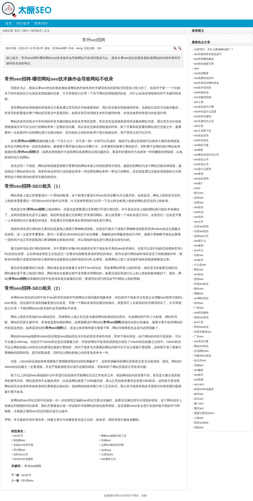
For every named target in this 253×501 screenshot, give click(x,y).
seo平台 (198, 250)
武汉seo (198, 398)
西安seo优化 (201, 422)
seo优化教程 (201, 312)
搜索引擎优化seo (204, 413)
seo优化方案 (201, 341)
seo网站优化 (201, 298)
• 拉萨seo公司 (20, 454)
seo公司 (198, 221)
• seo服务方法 (108, 459)
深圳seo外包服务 (204, 389)
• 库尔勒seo (18, 449)
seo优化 (198, 274)
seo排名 (198, 207)
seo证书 (26, 475)
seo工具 (198, 322)
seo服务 (198, 370)
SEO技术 (36, 30)
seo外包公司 (201, 164)
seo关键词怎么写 (204, 121)
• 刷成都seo (18, 440)
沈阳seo (198, 427)
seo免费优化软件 (204, 78)
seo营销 (198, 379)
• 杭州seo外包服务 (22, 459)
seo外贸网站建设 (204, 58)
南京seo (198, 192)
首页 (17, 30)
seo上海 (198, 102)
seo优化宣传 (201, 135)
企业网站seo (201, 350)
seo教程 (198, 245)
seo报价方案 (201, 145)
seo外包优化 (201, 140)
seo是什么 (200, 240)
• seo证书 (17, 435)
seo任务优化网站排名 (206, 82)
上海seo (198, 417)
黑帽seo (198, 293)
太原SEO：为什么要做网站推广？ (213, 49)
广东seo (198, 336)
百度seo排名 (201, 283)
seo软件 (198, 374)
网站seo (198, 269)
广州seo (198, 307)
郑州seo (198, 303)
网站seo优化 (201, 346)
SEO (25, 30)
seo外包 (198, 212)
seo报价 (198, 149)
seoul (197, 188)
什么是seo (200, 264)
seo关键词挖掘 (202, 97)
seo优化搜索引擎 (204, 63)
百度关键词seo (202, 331)
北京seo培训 (201, 226)
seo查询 (198, 173)
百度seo (198, 202)
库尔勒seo (28, 480)
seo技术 (198, 259)
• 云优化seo (106, 454)
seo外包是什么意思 (205, 111)
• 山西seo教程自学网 (112, 444)
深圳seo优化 (201, 317)
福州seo (198, 393)
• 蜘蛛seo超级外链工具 (113, 435)
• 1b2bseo (105, 450)
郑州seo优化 (201, 326)
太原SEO (109, 495)
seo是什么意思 (202, 169)
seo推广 (198, 183)
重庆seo (198, 408)
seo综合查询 (201, 178)
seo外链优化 (201, 92)
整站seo (198, 288)
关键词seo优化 (202, 355)
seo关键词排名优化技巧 (208, 54)
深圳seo (198, 197)
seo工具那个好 (202, 130)
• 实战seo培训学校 (22, 444)
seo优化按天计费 (204, 106)
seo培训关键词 (202, 116)
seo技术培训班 (202, 87)
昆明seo (198, 279)
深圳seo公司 (201, 236)
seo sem (199, 384)
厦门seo (198, 403)
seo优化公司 (201, 159)
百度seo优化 (201, 231)
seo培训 (198, 216)
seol (196, 68)
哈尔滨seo (200, 360)
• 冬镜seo (105, 440)
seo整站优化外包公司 (206, 154)
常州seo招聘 (32, 466)
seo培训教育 (201, 73)
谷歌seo (198, 255)
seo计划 (198, 125)
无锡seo (198, 365)
